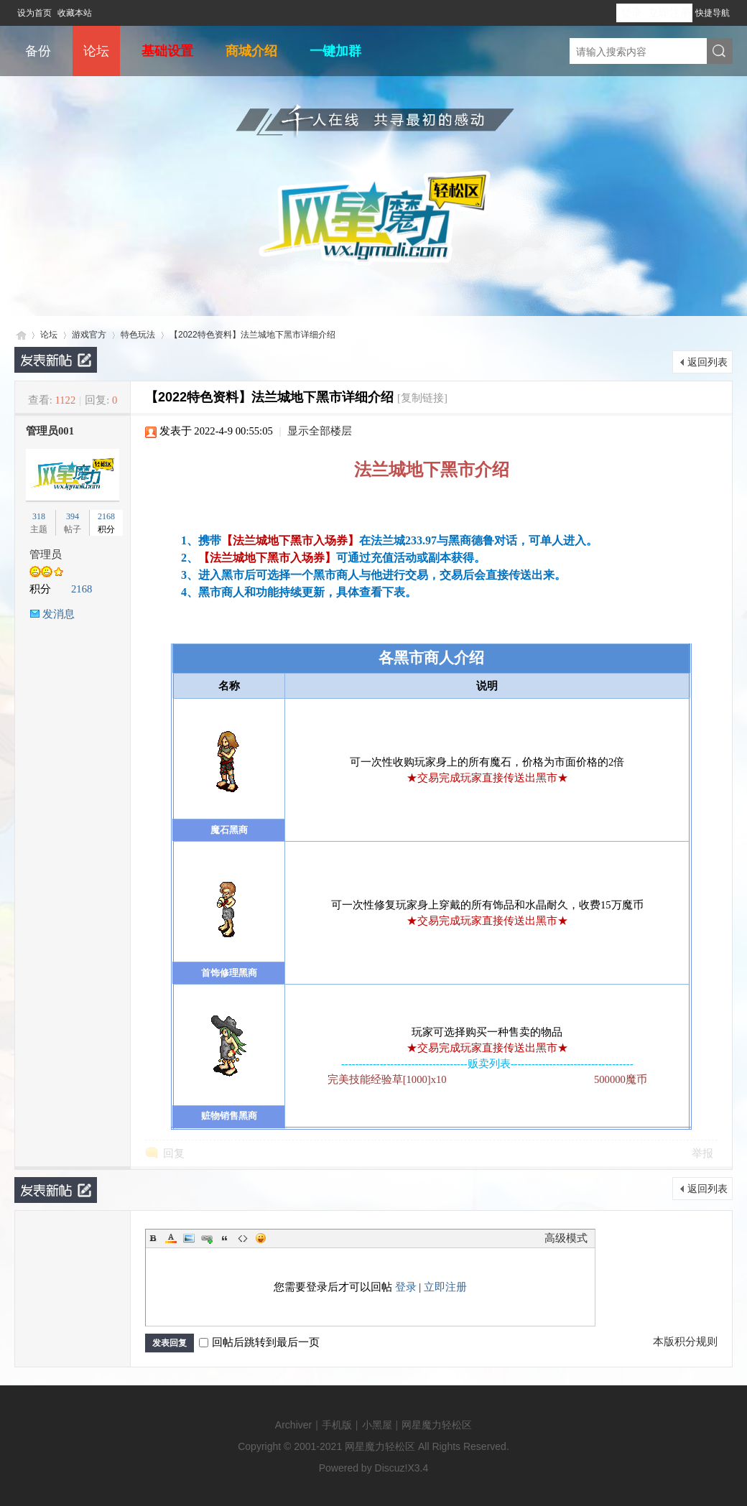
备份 (38, 51)
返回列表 (707, 362)
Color (171, 1238)
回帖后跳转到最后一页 (259, 1342)
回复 (174, 1153)
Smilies (261, 1238)
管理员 (45, 554)
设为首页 (34, 13)
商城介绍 (251, 51)
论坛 (96, 51)
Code (243, 1238)
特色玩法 (138, 335)
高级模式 (566, 1238)
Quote (225, 1238)
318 (38, 516)
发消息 (58, 614)
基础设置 (167, 51)
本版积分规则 (685, 1341)
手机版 (337, 1425)
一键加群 (335, 51)
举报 (702, 1153)
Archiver (293, 1425)
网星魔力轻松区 (20, 335)
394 (72, 516)
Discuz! (391, 1468)
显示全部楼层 (319, 431)
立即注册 (669, 13)
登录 (631, 13)
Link (207, 1238)
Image (189, 1238)
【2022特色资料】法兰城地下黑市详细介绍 (252, 335)
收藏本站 (74, 13)
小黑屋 (377, 1425)
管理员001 (50, 431)
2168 (106, 516)
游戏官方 (89, 335)
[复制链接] (422, 398)
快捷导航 (712, 13)
